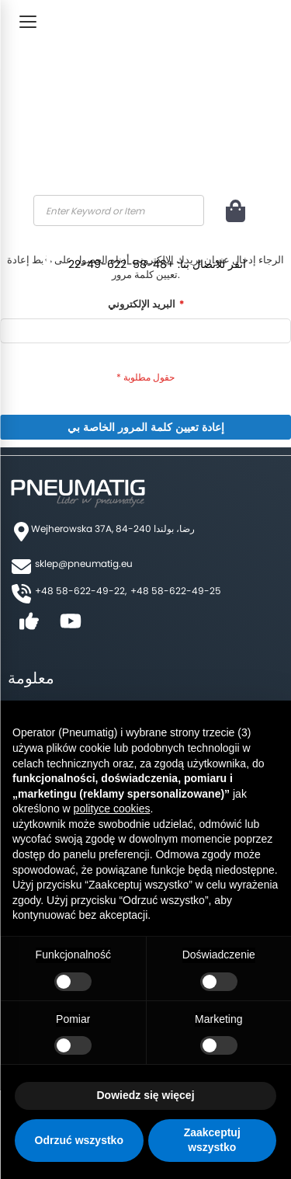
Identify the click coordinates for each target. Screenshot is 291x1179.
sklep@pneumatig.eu (84, 563)
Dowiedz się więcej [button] (145, 1095)
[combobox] (118, 210)
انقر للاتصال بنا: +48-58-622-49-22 (157, 264)
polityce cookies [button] (112, 808)
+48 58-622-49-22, (80, 590)
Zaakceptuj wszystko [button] (212, 1140)
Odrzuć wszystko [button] (79, 1140)
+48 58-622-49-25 (175, 590)
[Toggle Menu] (28, 22)
